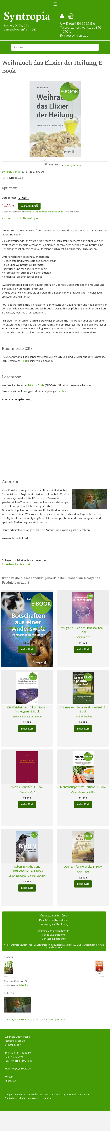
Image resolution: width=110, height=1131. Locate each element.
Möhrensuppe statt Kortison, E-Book (83, 787)
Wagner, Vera (75, 165)
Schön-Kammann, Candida (27, 716)
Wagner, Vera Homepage (18, 1019)
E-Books (23, 985)
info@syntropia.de (76, 35)
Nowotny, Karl (27, 792)
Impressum (11, 1080)
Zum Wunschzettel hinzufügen (20, 218)
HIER (24, 361)
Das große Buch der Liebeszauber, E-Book (83, 630)
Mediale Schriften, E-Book (27, 787)
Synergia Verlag (11, 171)
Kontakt (9, 1076)
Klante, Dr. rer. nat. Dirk (83, 792)
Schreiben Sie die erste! (16, 564)
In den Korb (29, 206)
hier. (65, 391)
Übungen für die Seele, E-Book (83, 866)
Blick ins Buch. (36, 385)
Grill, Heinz (83, 871)
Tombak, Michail (83, 716)
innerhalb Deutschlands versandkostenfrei (44, 211)
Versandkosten (75, 1094)
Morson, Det (83, 637)
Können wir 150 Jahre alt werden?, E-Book (83, 709)
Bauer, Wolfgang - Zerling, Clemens (27, 875)
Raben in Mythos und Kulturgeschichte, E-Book (27, 868)
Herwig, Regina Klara (27, 637)
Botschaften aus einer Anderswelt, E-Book (27, 630)
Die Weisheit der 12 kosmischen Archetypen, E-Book (27, 709)
